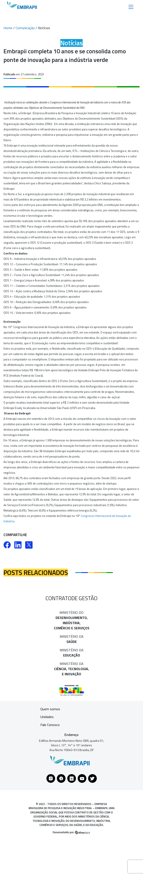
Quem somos (50, 709)
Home (7, 27)
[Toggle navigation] (131, 6)
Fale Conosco (50, 724)
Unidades (47, 716)
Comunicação (25, 27)
